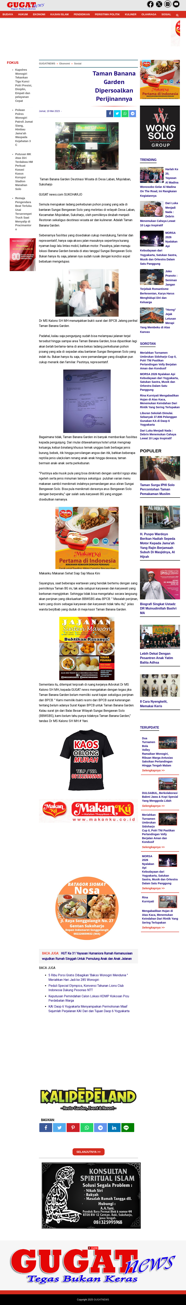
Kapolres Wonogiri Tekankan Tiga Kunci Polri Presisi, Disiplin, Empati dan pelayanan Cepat (23, 85)
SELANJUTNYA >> (88, 1151)
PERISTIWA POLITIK (107, 14)
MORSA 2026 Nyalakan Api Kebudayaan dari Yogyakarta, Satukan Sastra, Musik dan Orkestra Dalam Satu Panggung (159, 382)
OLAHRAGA (149, 14)
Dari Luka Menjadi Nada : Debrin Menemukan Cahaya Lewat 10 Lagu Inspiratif (158, 434)
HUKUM (23, 14)
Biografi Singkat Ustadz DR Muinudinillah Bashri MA (158, 608)
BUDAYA (8, 14)
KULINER (130, 14)
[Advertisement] (93, 1277)
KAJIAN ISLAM (59, 14)
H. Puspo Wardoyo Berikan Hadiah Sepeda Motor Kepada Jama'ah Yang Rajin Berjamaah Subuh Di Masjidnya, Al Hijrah (157, 545)
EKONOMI (39, 14)
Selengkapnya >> (153, 770)
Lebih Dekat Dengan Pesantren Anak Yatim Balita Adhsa (156, 658)
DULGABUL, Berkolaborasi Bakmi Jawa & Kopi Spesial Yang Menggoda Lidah (160, 796)
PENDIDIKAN (82, 14)
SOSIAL (166, 14)
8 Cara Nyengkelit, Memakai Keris (153, 704)
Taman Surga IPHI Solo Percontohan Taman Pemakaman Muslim (157, 489)
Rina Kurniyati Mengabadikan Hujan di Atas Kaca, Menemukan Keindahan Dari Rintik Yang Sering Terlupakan (160, 910)
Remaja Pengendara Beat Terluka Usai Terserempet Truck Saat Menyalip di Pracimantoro (23, 214)
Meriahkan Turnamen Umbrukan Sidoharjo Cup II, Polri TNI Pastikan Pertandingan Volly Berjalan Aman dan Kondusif (158, 360)
